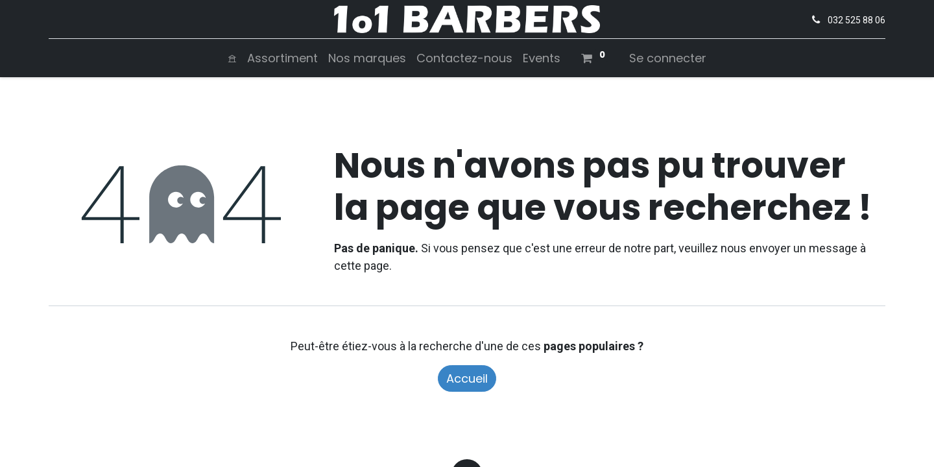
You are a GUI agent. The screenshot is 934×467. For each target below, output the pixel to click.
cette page (361, 265)
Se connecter (667, 58)
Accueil (467, 378)
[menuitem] (232, 58)
